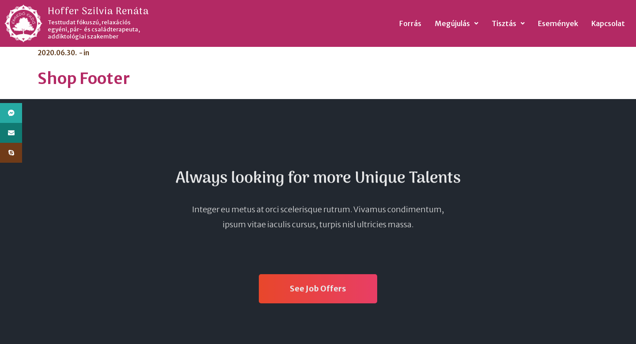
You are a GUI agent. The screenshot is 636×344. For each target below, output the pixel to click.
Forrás (410, 23)
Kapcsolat (608, 23)
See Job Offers (318, 290)
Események (558, 23)
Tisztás (508, 23)
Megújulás (456, 23)
